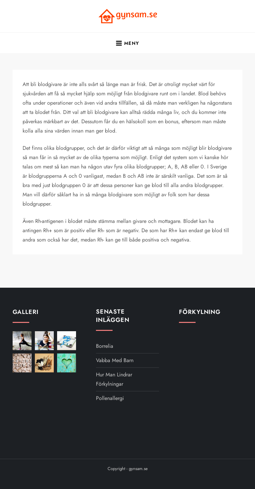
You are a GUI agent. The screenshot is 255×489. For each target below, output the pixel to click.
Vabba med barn (114, 360)
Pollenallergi (110, 398)
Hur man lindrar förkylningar (114, 379)
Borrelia (104, 346)
